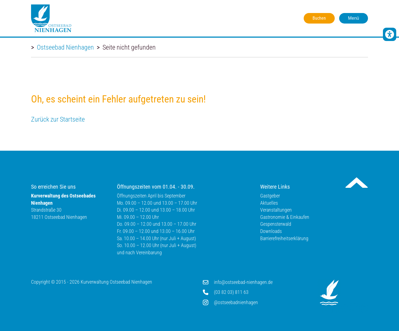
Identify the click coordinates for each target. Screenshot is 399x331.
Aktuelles (269, 203)
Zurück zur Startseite (58, 119)
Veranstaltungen (276, 210)
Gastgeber (270, 196)
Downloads (271, 231)
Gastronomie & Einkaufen (284, 217)
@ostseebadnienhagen (236, 302)
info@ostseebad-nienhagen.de (243, 282)
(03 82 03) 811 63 (231, 292)
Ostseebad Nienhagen (65, 47)
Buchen (319, 18)
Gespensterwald (275, 224)
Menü (353, 18)
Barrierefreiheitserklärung (284, 238)
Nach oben (356, 182)
